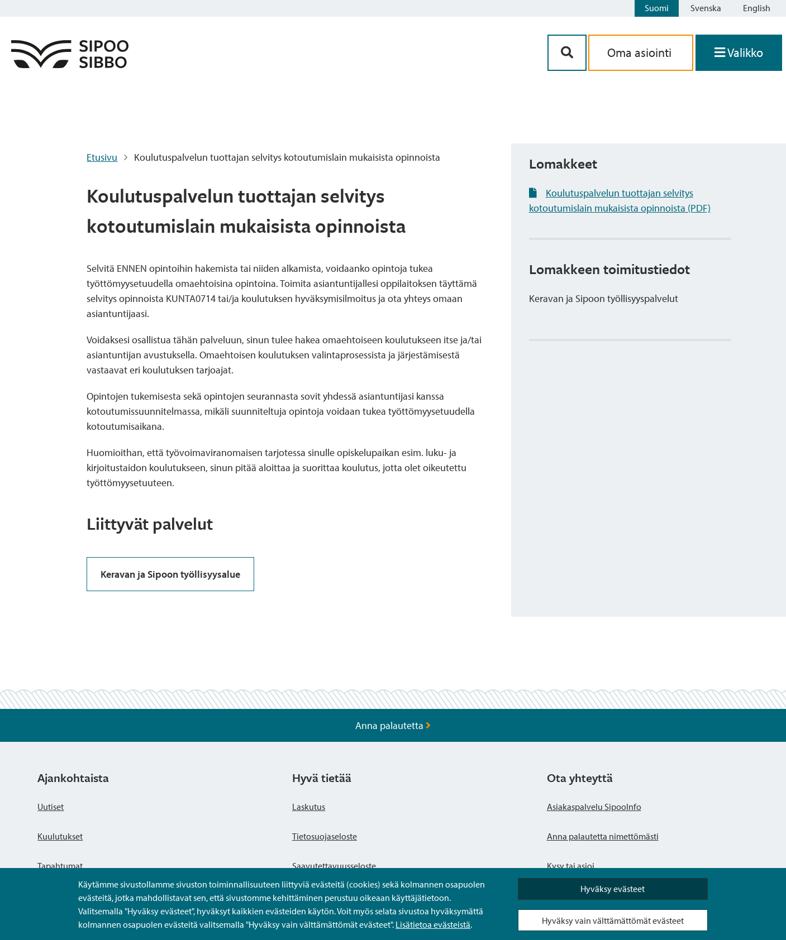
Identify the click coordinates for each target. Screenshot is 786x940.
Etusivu (102, 157)
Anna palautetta (393, 725)
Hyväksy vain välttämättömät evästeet (613, 920)
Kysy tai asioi (570, 865)
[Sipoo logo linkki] (69, 64)
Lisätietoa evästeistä (433, 924)
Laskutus (308, 806)
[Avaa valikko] (739, 53)
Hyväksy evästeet (612, 888)
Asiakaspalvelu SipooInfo (594, 806)
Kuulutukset (60, 836)
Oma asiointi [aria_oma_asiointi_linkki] (640, 52)
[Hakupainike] (567, 53)
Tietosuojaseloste (324, 836)
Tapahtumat (60, 865)
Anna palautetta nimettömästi (603, 836)
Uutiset (50, 806)
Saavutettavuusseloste (334, 865)
